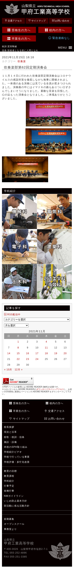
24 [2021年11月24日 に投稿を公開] (37, 359)
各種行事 (9, 490)
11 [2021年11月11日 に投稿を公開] (46, 347)
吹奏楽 (22, 61)
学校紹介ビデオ (13, 452)
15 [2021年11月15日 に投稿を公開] (18, 353)
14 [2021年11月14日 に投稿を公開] (8, 353)
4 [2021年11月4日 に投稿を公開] (46, 341)
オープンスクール (14, 524)
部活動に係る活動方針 (17, 505)
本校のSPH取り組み (15, 447)
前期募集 (9, 519)
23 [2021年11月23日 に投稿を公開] (27, 359)
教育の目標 (10, 471)
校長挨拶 (9, 427)
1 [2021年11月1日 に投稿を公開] (18, 341)
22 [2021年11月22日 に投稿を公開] (18, 359)
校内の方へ (55, 30)
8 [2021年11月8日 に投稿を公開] (18, 347)
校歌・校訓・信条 (14, 437)
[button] (62, 48)
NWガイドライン (14, 496)
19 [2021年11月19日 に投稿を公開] (55, 353)
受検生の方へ (19, 30)
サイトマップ (37, 20)
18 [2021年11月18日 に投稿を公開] (46, 353)
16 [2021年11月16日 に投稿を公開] (27, 353)
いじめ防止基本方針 (15, 500)
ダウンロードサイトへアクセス (50, 389)
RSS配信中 (12, 314)
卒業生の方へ (19, 38)
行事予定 (9, 485)
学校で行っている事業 (17, 456)
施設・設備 (10, 442)
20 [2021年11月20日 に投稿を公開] (65, 353)
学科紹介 (9, 481)
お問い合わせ (60, 20)
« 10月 (8, 369)
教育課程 (9, 476)
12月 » (18, 369)
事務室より (10, 529)
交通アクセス (13, 20)
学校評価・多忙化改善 (17, 462)
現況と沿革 (10, 432)
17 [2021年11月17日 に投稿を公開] (37, 353)
